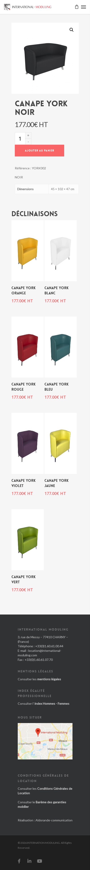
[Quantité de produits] (20, 138)
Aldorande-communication (53, 820)
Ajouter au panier (39, 150)
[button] (72, 30)
